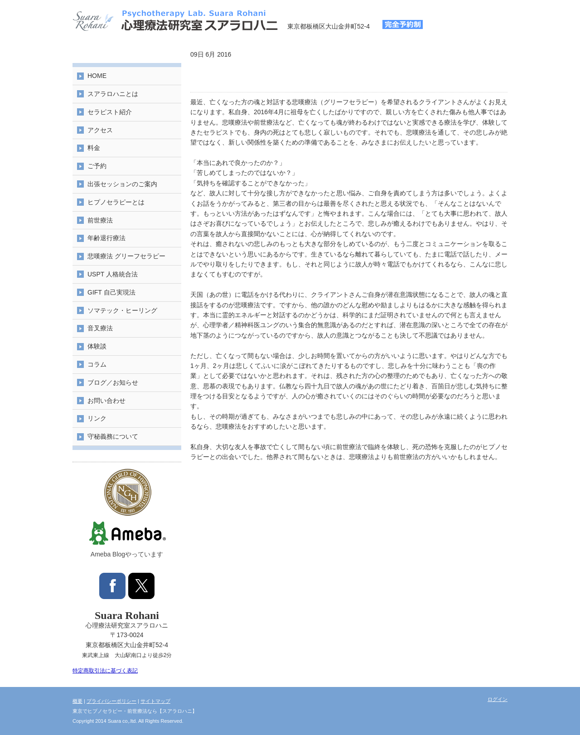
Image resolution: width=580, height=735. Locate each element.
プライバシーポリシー (111, 701)
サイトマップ (155, 701)
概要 (77, 701)
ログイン (498, 699)
